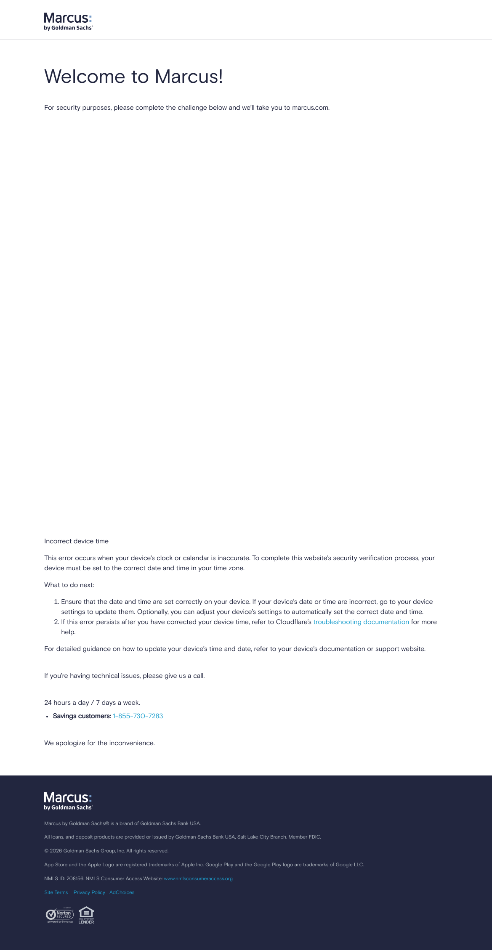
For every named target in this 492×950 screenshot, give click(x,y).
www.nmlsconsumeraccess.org (198, 878)
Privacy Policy (89, 892)
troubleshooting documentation (361, 622)
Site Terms (56, 892)
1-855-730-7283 (137, 716)
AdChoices (121, 892)
